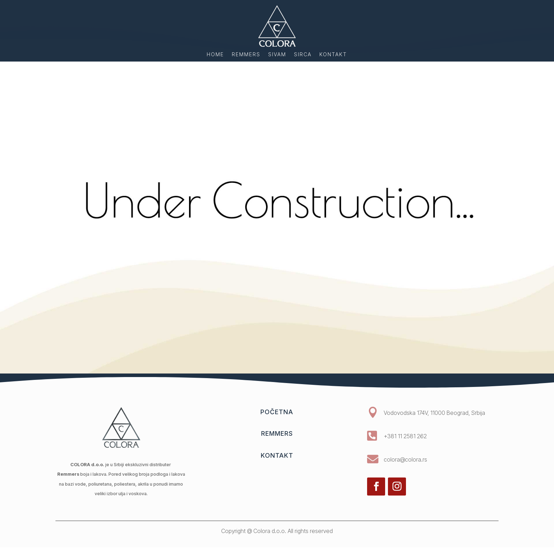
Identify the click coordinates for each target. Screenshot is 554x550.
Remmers (246, 54)
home (215, 54)
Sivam (277, 54)
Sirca (303, 54)
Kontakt (333, 54)
